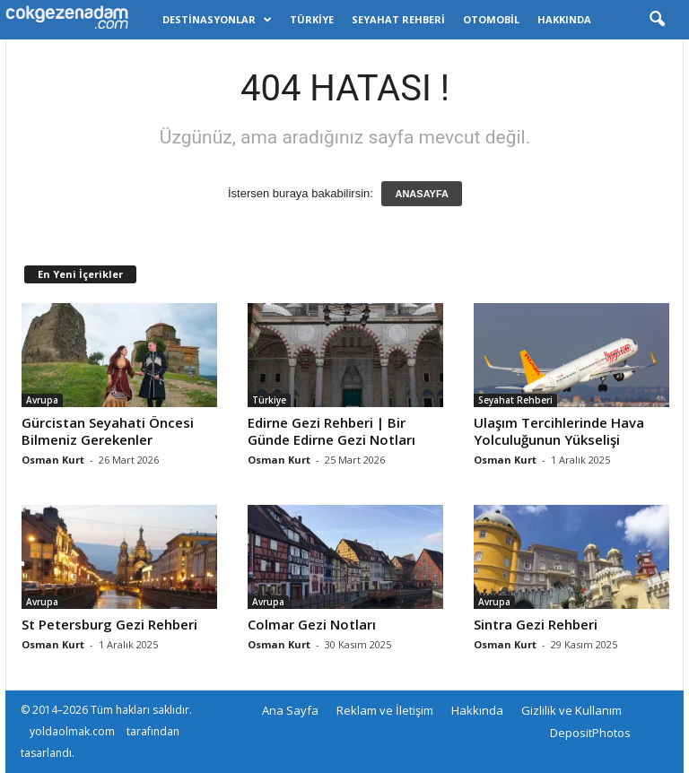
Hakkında (564, 19)
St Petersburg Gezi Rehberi (109, 624)
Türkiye (312, 19)
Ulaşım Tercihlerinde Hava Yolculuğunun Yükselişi (559, 430)
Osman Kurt (53, 459)
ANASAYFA (422, 193)
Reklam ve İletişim (384, 710)
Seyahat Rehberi (398, 19)
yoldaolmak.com (72, 731)
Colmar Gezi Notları (312, 624)
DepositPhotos (590, 733)
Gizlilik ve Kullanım (571, 710)
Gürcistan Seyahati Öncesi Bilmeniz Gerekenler (108, 430)
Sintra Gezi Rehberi (535, 624)
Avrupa (42, 400)
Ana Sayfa (290, 710)
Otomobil (491, 19)
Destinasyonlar (217, 19)
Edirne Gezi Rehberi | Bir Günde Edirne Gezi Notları (331, 430)
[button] (656, 19)
